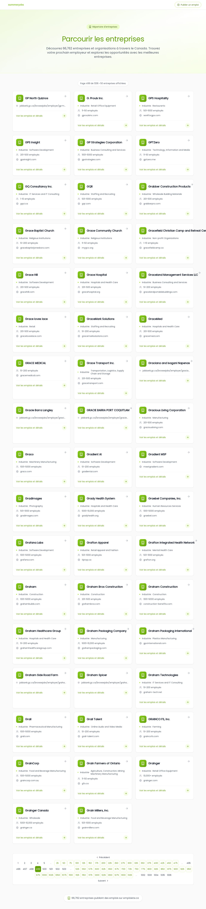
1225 (104, 875)
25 (57, 863)
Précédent (103, 857)
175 (96, 863)
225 (110, 863)
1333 (150, 875)
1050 (57, 875)
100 (77, 863)
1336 (169, 875)
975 (38, 875)
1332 (143, 875)
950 (189, 869)
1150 (84, 875)
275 (123, 863)
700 (123, 869)
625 (103, 869)
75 (70, 863)
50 (64, 863)
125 (83, 863)
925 (182, 869)
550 (84, 869)
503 (64, 869)
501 (51, 869)
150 (90, 863)
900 (176, 869)
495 (189, 863)
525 (77, 869)
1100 (71, 875)
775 (143, 869)
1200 (97, 875)
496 (18, 869)
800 (150, 869)
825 (156, 869)
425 (162, 863)
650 (110, 869)
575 (90, 869)
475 (175, 863)
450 (169, 863)
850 (163, 869)
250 (116, 863)
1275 (117, 875)
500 (45, 869)
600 (97, 869)
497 (25, 869)
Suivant (103, 880)
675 (117, 869)
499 (38, 869)
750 (136, 869)
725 (130, 869)
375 (149, 863)
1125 (77, 875)
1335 (163, 875)
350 (143, 863)
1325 (130, 875)
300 (130, 863)
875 (169, 869)
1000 (44, 875)
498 (31, 869)
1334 (156, 875)
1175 (90, 875)
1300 (123, 875)
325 (136, 863)
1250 (110, 875)
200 (103, 863)
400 (156, 863)
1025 (51, 875)
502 (58, 869)
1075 (64, 875)
